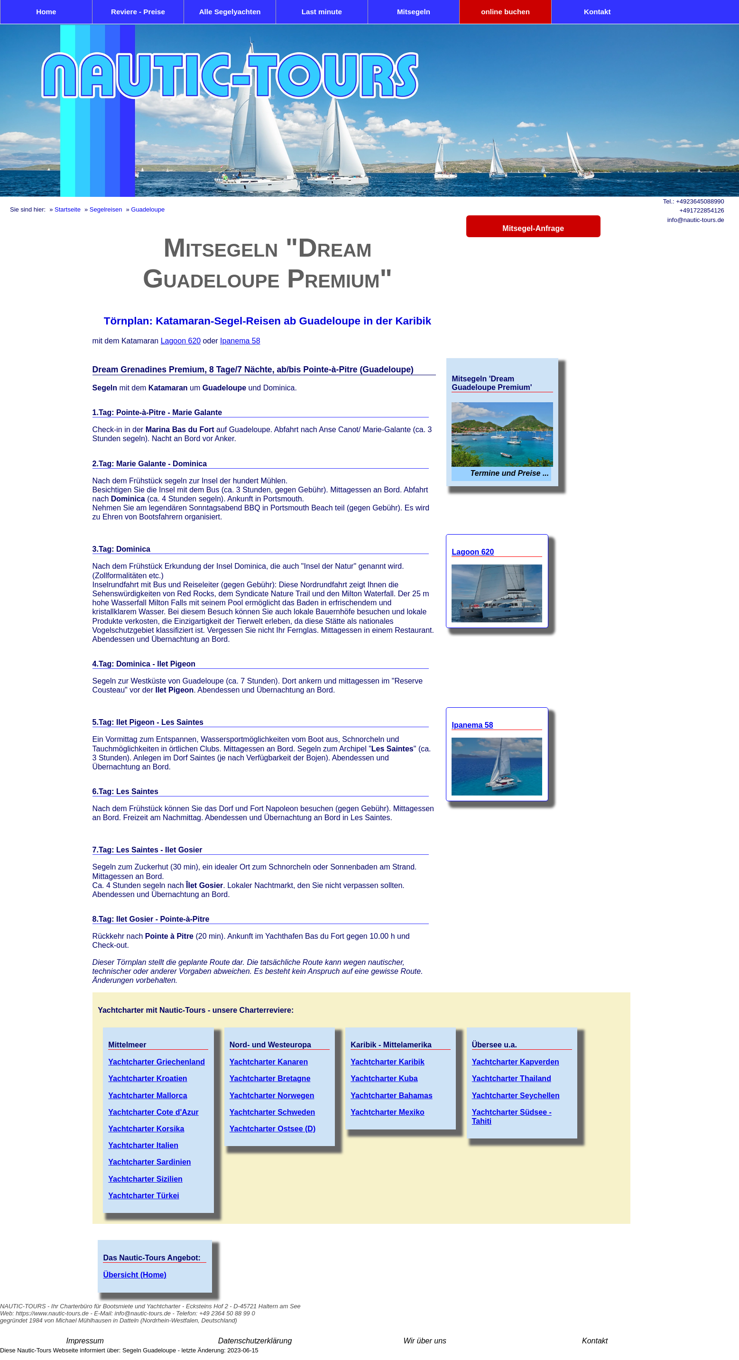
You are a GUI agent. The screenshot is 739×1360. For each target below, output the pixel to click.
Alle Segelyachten (230, 12)
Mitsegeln (413, 12)
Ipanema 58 (240, 341)
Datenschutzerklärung (255, 1341)
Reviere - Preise (138, 12)
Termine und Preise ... (510, 473)
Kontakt (597, 12)
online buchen (505, 12)
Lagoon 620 (181, 341)
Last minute (322, 12)
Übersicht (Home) (134, 1275)
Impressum (85, 1341)
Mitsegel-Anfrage (533, 228)
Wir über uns (425, 1341)
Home (46, 12)
